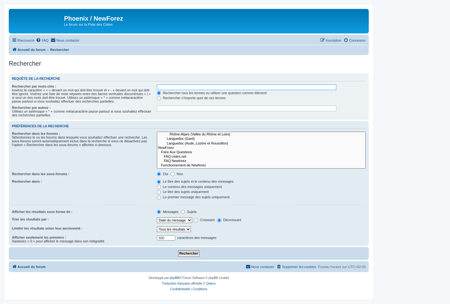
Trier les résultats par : (30, 219)
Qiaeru (211, 283)
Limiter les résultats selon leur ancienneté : (47, 228)
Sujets (189, 212)
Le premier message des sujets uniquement (193, 197)
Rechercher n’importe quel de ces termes (191, 98)
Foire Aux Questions (261, 152)
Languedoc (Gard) (261, 139)
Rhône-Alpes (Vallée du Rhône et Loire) (261, 134)
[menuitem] (42, 40)
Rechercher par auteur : (31, 107)
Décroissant (229, 220)
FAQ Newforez (261, 161)
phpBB (174, 278)
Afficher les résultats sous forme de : (42, 212)
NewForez (261, 148)
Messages (167, 212)
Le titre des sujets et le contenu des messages (195, 181)
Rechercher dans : (27, 181)
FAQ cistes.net (261, 157)
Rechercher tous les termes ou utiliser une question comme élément (212, 93)
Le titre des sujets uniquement (183, 192)
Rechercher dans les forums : (36, 133)
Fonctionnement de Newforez (261, 165)
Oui (162, 174)
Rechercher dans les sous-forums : (40, 174)
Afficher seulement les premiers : (39, 237)
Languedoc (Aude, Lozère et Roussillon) (261, 143)
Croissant (204, 220)
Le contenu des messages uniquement (189, 187)
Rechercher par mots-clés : (34, 86)
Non (177, 174)
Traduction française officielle (182, 283)
